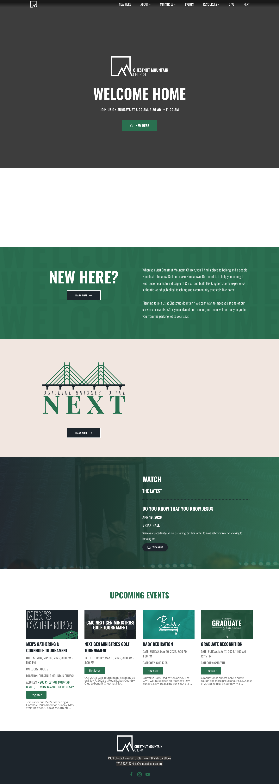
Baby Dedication (158, 644)
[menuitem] (125, 4)
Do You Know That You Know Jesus (177, 508)
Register (36, 695)
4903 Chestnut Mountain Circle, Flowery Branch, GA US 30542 (50, 684)
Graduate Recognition (221, 644)
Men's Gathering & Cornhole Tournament (46, 647)
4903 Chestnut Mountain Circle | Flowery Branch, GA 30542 (139, 758)
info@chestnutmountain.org (148, 763)
